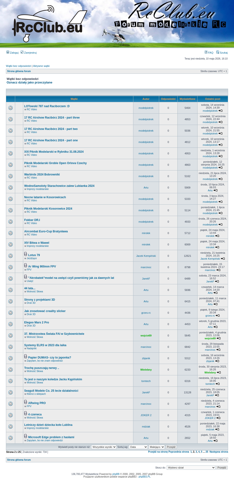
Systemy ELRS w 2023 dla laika (45, 345)
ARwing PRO (37, 403)
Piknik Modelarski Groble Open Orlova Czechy (55, 163)
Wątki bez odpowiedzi (18, 65)
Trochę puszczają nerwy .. (41, 368)
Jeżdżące (32, 258)
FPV (29, 269)
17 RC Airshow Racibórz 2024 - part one (51, 140)
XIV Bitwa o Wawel (36, 242)
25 (207, 451)
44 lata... (29, 288)
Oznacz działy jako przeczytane (29, 82)
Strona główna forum (19, 71)
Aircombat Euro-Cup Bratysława (46, 231)
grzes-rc (146, 312)
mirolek (146, 233)
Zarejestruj (28, 52)
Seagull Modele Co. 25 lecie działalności (51, 390)
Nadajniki (31, 348)
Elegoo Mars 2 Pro (36, 322)
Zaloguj (12, 52)
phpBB (115, 474)
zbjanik (146, 358)
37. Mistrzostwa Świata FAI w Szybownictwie (54, 334)
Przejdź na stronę (158, 451)
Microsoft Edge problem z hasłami (51, 437)
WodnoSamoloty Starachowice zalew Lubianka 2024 (59, 186)
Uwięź (30, 281)
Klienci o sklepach (36, 394)
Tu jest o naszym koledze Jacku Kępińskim (53, 379)
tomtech (146, 381)
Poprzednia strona (178, 451)
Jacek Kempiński (146, 255)
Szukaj (222, 52)
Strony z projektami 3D (39, 299)
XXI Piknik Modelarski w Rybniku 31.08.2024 (54, 151)
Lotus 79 (34, 255)
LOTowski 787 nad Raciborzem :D (47, 106)
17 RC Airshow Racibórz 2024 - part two (51, 129)
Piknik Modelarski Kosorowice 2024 (48, 208)
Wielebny (146, 369)
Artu (146, 187)
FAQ (209, 52)
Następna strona (219, 451)
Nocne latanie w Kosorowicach (45, 197)
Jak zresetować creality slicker (45, 311)
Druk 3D (31, 303)
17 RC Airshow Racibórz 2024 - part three (52, 117)
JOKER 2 (146, 415)
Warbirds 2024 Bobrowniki (42, 174)
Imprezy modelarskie (38, 189)
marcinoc (146, 267)
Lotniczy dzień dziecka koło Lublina (48, 425)
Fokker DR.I (32, 220)
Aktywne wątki (41, 65)
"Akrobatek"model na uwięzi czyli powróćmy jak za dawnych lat (71, 278)
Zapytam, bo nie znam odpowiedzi (45, 360)
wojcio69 (145, 335)
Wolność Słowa (35, 291)
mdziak (146, 426)
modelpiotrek (146, 107)
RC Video (32, 109)
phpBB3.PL (145, 476)
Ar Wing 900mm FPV (42, 266)
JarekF (146, 278)
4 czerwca (35, 414)
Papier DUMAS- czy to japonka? (49, 357)
